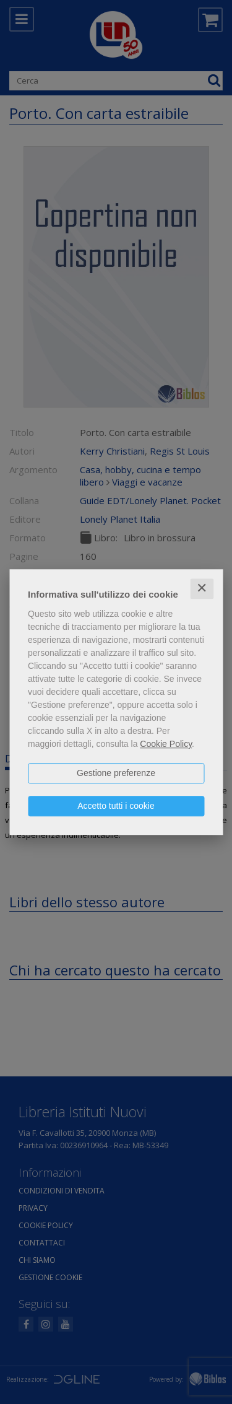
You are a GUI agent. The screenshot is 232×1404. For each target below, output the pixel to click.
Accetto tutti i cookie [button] (116, 806)
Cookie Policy (166, 744)
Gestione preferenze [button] (116, 773)
